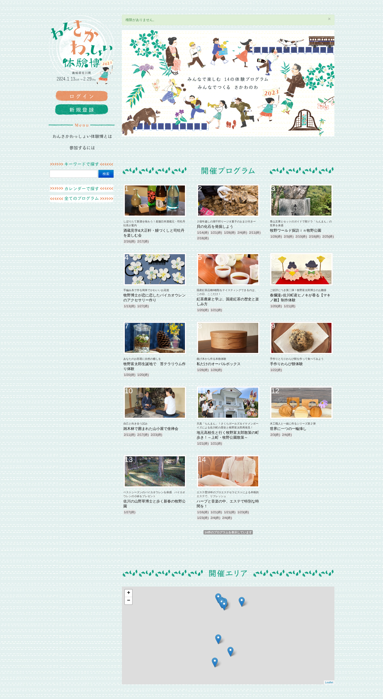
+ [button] (128, 593)
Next (328, 83)
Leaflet (329, 682)
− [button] (128, 600)
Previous (128, 83)
